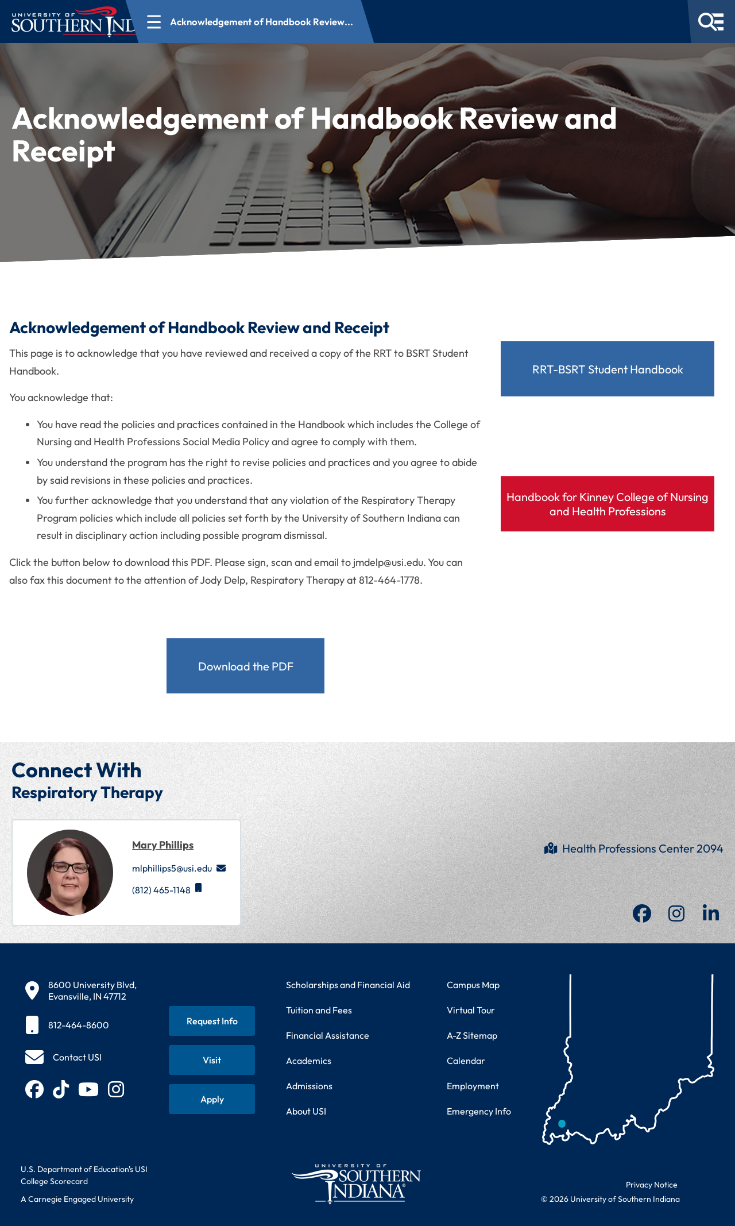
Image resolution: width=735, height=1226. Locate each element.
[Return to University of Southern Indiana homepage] (355, 1183)
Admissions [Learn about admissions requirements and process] (309, 1086)
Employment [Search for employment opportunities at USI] (473, 1086)
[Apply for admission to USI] (212, 1099)
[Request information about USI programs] (212, 1021)
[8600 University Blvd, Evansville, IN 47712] (81, 990)
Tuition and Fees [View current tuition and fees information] (319, 1010)
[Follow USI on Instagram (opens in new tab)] (116, 1089)
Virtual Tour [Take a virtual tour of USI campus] (471, 1010)
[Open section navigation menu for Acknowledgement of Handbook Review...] (315, 21)
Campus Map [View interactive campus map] (473, 984)
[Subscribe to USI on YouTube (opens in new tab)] (88, 1089)
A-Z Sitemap (472, 1035)
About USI (306, 1111)
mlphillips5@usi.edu (179, 868)
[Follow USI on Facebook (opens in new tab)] (34, 1089)
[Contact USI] (63, 1057)
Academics (308, 1060)
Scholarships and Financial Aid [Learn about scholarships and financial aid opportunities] (348, 984)
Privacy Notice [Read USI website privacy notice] (652, 1184)
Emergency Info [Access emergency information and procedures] (479, 1111)
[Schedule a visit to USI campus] (212, 1060)
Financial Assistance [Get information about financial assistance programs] (327, 1035)
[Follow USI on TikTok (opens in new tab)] (61, 1089)
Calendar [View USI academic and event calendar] (466, 1060)
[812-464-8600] (81, 1025)
